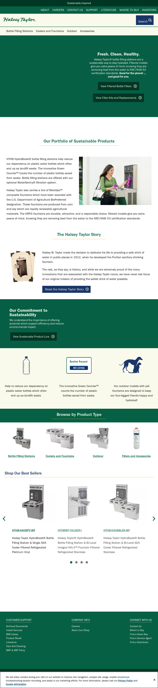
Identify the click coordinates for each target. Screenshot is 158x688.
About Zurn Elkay (80, 627)
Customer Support (19, 617)
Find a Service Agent (141, 635)
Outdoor (72, 28)
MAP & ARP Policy (15, 647)
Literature (108, 10)
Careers (58, 10)
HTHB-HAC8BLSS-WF (116, 528)
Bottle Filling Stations (19, 28)
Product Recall (14, 635)
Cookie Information (16, 684)
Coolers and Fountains (50, 28)
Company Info (81, 617)
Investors (149, 10)
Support (92, 10)
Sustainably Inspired (79, 3)
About (45, 10)
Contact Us (75, 10)
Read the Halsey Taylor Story (67, 287)
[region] (79, 680)
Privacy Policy (125, 680)
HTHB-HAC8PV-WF (23, 528)
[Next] (154, 521)
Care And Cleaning (16, 643)
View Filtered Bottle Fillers (119, 84)
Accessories (87, 28)
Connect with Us (141, 617)
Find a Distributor (139, 639)
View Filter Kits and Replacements (119, 95)
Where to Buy (129, 10)
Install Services (14, 627)
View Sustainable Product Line (34, 334)
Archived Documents (17, 623)
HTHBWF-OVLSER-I (70, 528)
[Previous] (4, 521)
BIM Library (12, 631)
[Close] (154, 679)
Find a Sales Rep (139, 631)
